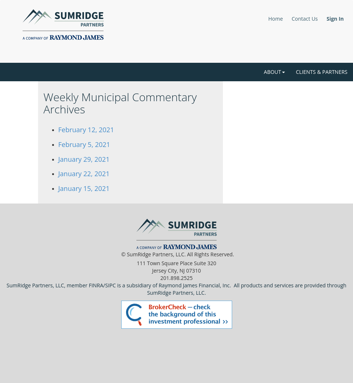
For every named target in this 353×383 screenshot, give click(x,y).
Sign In (335, 18)
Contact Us (305, 18)
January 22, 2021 (84, 173)
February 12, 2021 (86, 129)
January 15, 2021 (84, 188)
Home (275, 18)
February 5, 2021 (84, 144)
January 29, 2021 (84, 159)
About (274, 71)
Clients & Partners (321, 71)
